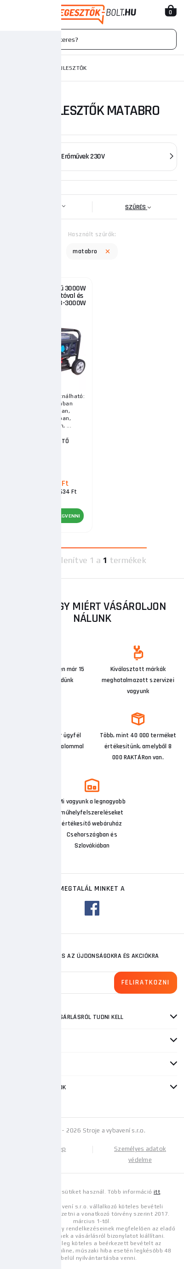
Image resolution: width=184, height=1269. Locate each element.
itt (157, 1192)
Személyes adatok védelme (140, 1154)
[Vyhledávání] (92, 39)
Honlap (18, 68)
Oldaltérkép (49, 1148)
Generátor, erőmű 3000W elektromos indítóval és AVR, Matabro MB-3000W (49, 296)
